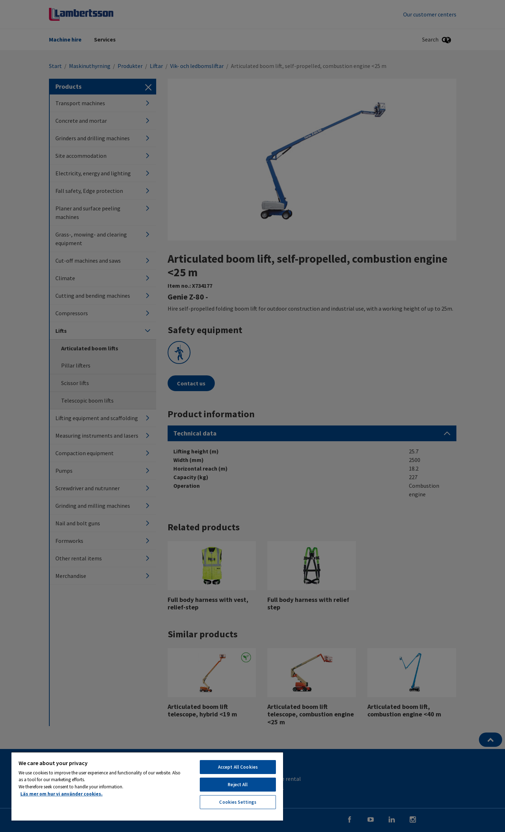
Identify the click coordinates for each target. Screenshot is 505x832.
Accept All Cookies (238, 767)
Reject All (238, 785)
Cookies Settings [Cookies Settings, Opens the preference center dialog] (237, 802)
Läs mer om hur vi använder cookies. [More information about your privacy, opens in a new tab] (61, 794)
